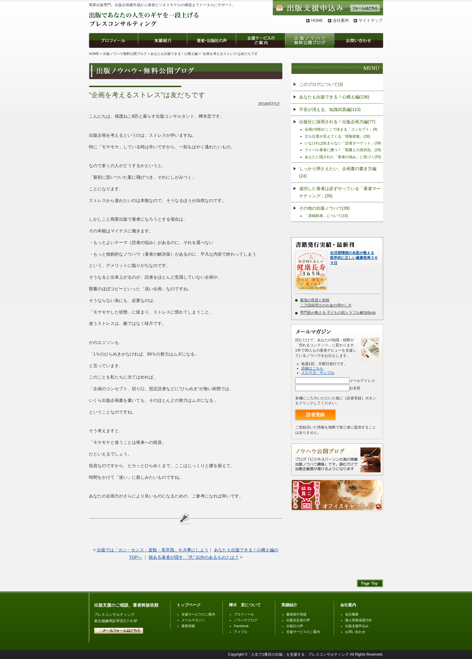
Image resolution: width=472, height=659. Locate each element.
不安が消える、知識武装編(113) (330, 109)
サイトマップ (371, 20)
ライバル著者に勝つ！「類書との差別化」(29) (343, 150)
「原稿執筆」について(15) (326, 216)
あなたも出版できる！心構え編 (174, 53)
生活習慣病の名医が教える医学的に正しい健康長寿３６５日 (354, 258)
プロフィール (244, 614)
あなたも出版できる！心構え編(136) (334, 96)
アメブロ (240, 632)
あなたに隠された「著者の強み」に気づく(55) (343, 157)
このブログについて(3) (321, 84)
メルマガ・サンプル (317, 373)
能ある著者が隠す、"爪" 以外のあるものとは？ (194, 557)
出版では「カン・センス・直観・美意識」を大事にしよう (152, 549)
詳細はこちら (312, 368)
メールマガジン (193, 620)
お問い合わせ (355, 632)
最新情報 (188, 626)
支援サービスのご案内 (198, 614)
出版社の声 (294, 626)
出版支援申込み (357, 626)
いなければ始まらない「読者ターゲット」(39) (343, 143)
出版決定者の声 (298, 620)
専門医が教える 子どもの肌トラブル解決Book (338, 312)
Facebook (241, 626)
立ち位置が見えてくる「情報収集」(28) (337, 136)
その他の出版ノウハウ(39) (324, 208)
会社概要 (352, 614)
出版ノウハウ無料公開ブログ (125, 53)
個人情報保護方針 (358, 620)
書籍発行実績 (296, 614)
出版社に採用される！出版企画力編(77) (337, 121)
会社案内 (341, 20)
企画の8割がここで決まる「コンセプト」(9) (341, 129)
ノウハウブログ (245, 620)
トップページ (188, 605)
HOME (317, 20)
